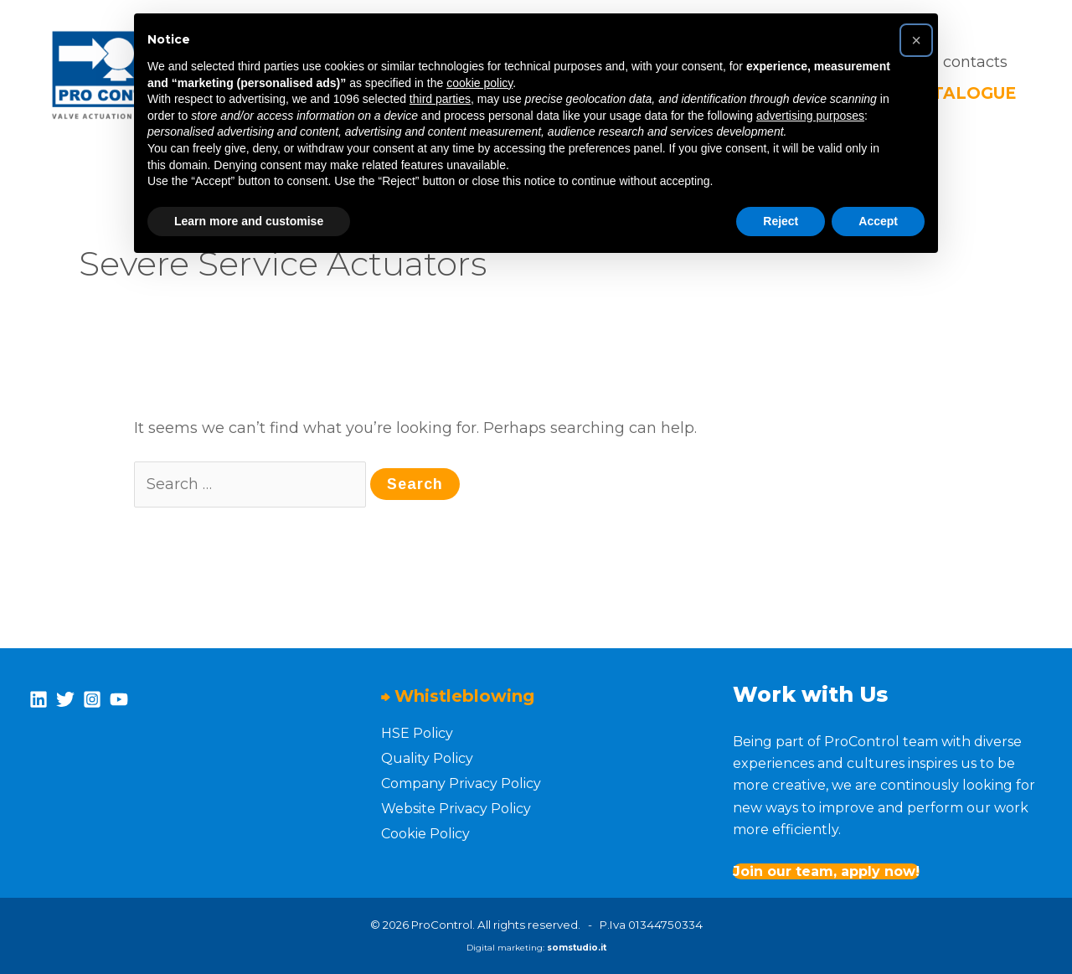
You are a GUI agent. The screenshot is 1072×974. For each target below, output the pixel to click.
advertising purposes (810, 115)
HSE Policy (417, 733)
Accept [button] (878, 221)
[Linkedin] (38, 699)
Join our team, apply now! (826, 871)
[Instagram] (92, 699)
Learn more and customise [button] (248, 221)
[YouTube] (119, 699)
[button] (916, 40)
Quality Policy (427, 758)
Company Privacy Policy (461, 783)
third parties (440, 99)
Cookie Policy (425, 834)
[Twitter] (65, 699)
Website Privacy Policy (456, 809)
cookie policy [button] (479, 83)
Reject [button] (780, 221)
